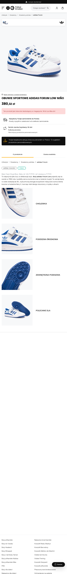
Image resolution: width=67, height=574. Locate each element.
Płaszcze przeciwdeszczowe (45, 569)
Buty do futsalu (7, 544)
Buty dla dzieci (7, 569)
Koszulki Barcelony (41, 547)
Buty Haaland (7, 547)
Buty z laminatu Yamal (10, 555)
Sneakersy (13, 15)
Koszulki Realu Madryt (42, 544)
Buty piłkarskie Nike (9, 562)
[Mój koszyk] (62, 8)
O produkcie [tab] (17, 154)
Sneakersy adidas (25, 15)
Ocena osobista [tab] (49, 154)
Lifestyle (4, 15)
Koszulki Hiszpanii (40, 562)
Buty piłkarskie (7, 540)
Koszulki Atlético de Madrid (44, 551)
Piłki (3, 566)
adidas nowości (9, 168)
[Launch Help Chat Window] (58, 564)
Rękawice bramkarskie (42, 540)
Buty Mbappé (7, 551)
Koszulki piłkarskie (41, 566)
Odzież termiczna (40, 555)
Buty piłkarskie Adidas (10, 558)
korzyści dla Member (33, 2)
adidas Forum (37, 15)
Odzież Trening (39, 558)
